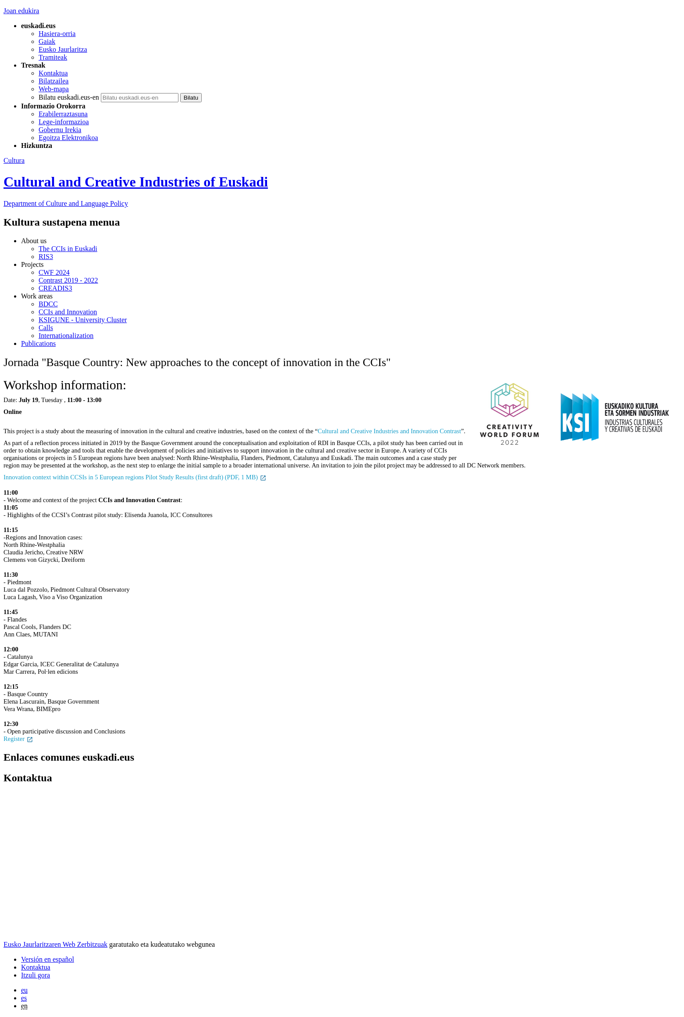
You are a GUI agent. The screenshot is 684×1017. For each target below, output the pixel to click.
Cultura (14, 160)
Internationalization (66, 335)
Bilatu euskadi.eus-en (69, 97)
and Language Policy (66, 203)
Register (18, 738)
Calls (46, 327)
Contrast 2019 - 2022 (68, 280)
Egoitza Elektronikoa (68, 137)
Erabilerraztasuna (63, 114)
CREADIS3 (55, 288)
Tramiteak (53, 57)
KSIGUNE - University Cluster (83, 319)
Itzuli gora (35, 975)
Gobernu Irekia (60, 129)
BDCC (48, 304)
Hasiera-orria (57, 33)
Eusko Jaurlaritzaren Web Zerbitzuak (55, 944)
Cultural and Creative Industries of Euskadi (136, 182)
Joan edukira (21, 10)
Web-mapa (54, 89)
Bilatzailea (53, 81)
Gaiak (47, 41)
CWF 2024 (54, 272)
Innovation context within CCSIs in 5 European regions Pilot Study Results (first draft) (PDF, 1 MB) (135, 477)
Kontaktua (53, 73)
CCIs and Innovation (68, 312)
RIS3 (46, 256)
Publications (38, 343)
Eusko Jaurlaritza (63, 49)
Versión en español (47, 959)
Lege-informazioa (64, 122)
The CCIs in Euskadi (68, 248)
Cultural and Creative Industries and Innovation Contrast (389, 431)
